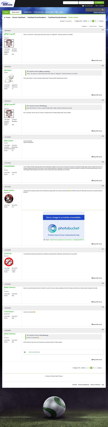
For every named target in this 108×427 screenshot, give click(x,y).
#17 (103, 249)
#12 (103, 65)
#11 (103, 29)
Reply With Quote (97, 60)
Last (101, 21)
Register (102, 5)
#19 (103, 307)
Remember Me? (89, 6)
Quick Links (49, 12)
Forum (6, 12)
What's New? (16, 12)
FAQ (56, 12)
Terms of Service (95, 384)
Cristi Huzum (31, 352)
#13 (103, 100)
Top (103, 384)
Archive (74, 384)
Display (100, 26)
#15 (103, 162)
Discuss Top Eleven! (18, 17)
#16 (103, 185)
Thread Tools (92, 26)
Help (96, 5)
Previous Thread (50, 376)
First (85, 21)
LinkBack (84, 26)
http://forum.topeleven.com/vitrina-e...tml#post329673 (67, 240)
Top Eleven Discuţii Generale (57, 17)
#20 (103, 329)
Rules (61, 12)
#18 (103, 283)
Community (27, 12)
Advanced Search (99, 12)
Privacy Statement (83, 384)
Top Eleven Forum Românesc (36, 17)
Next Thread (59, 376)
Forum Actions (38, 12)
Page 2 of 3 (79, 21)
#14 (103, 136)
